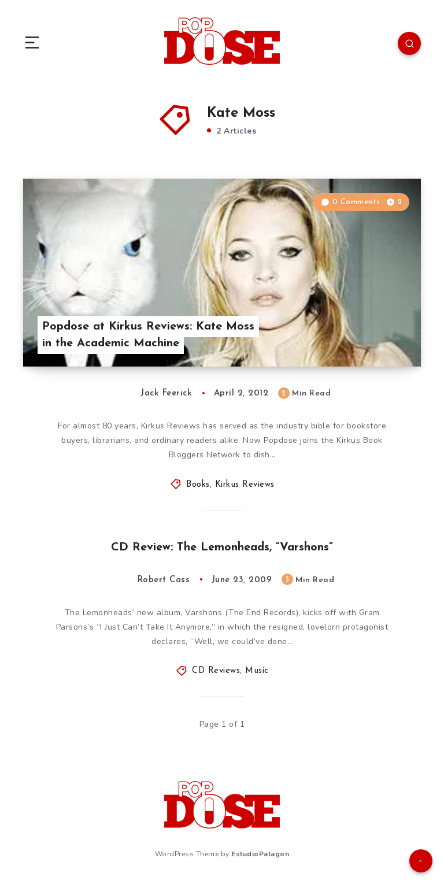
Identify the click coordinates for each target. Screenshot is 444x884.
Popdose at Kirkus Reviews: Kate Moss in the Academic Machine (148, 335)
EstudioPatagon (260, 854)
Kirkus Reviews (245, 484)
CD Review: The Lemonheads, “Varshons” (222, 547)
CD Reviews (216, 671)
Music (257, 671)
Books (198, 484)
